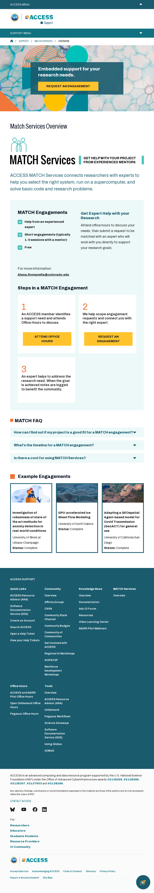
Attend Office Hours (47, 339)
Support (24, 41)
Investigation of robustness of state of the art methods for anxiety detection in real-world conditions (29, 521)
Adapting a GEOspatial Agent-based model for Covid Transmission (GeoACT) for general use (122, 521)
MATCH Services (44, 41)
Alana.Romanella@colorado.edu (43, 274)
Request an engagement (68, 86)
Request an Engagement (108, 339)
